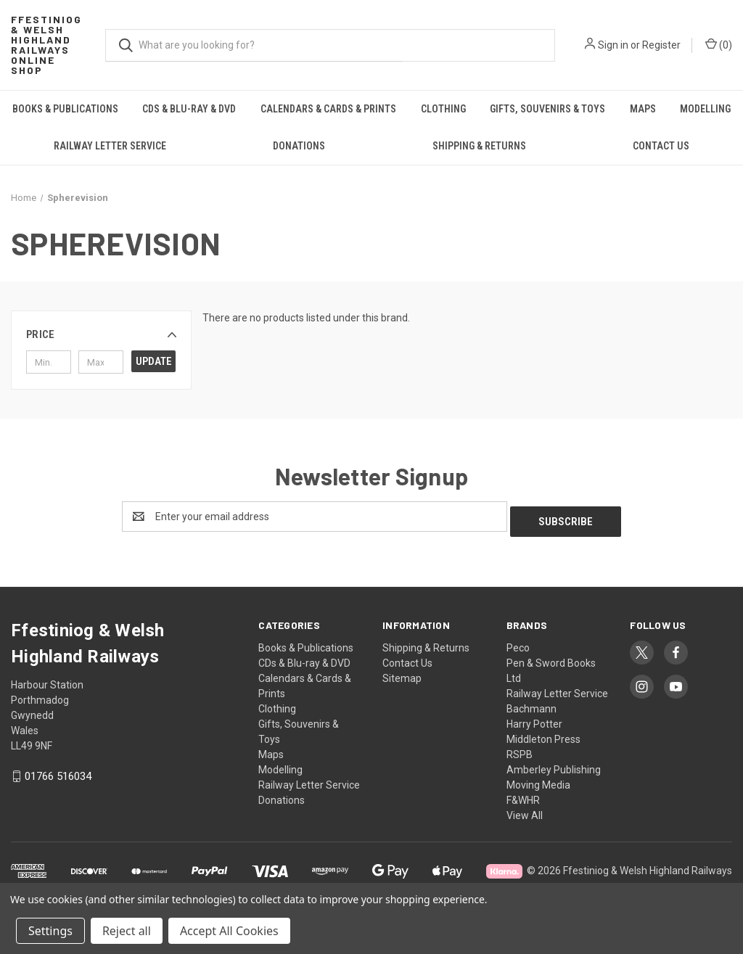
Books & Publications (65, 109)
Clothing (443, 109)
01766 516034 (58, 771)
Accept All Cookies (229, 931)
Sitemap (402, 673)
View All (524, 810)
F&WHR (523, 795)
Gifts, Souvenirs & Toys (547, 109)
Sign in (613, 45)
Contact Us (661, 146)
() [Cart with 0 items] (718, 44)
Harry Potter (534, 719)
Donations (299, 146)
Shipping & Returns (479, 146)
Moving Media (538, 780)
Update (154, 361)
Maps (643, 109)
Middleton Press (543, 734)
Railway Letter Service (110, 146)
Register (661, 45)
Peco (518, 643)
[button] (101, 334)
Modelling (280, 764)
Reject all (126, 931)
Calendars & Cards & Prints (328, 109)
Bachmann (531, 704)
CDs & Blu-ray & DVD (189, 109)
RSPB (519, 749)
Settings (50, 931)
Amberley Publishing (553, 764)
